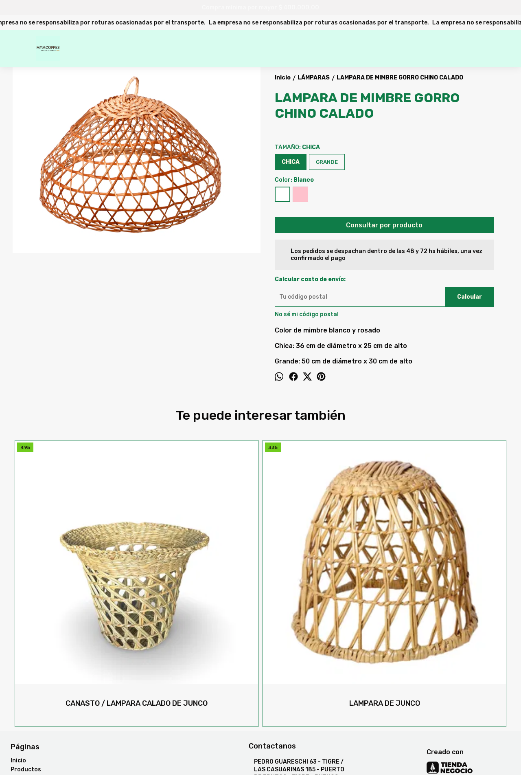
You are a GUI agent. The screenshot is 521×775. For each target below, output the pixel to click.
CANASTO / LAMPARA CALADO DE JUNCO (74, 579)
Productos (26, 645)
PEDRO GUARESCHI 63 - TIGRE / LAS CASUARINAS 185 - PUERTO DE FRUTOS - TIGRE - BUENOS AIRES (296, 649)
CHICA (291, 162)
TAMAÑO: (297, 147)
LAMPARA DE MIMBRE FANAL (323, 579)
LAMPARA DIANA (446, 579)
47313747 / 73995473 (286, 675)
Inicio (18, 636)
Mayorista (25, 663)
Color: (294, 179)
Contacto (24, 654)
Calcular (469, 296)
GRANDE (327, 162)
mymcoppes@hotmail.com (292, 689)
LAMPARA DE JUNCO (198, 579)
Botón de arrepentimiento (313, 751)
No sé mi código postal (307, 314)
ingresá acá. (268, 751)
